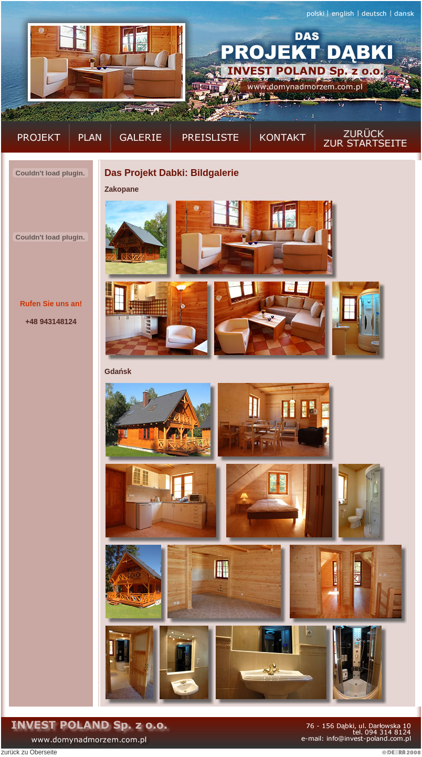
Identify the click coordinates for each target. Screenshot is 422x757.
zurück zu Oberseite (29, 752)
